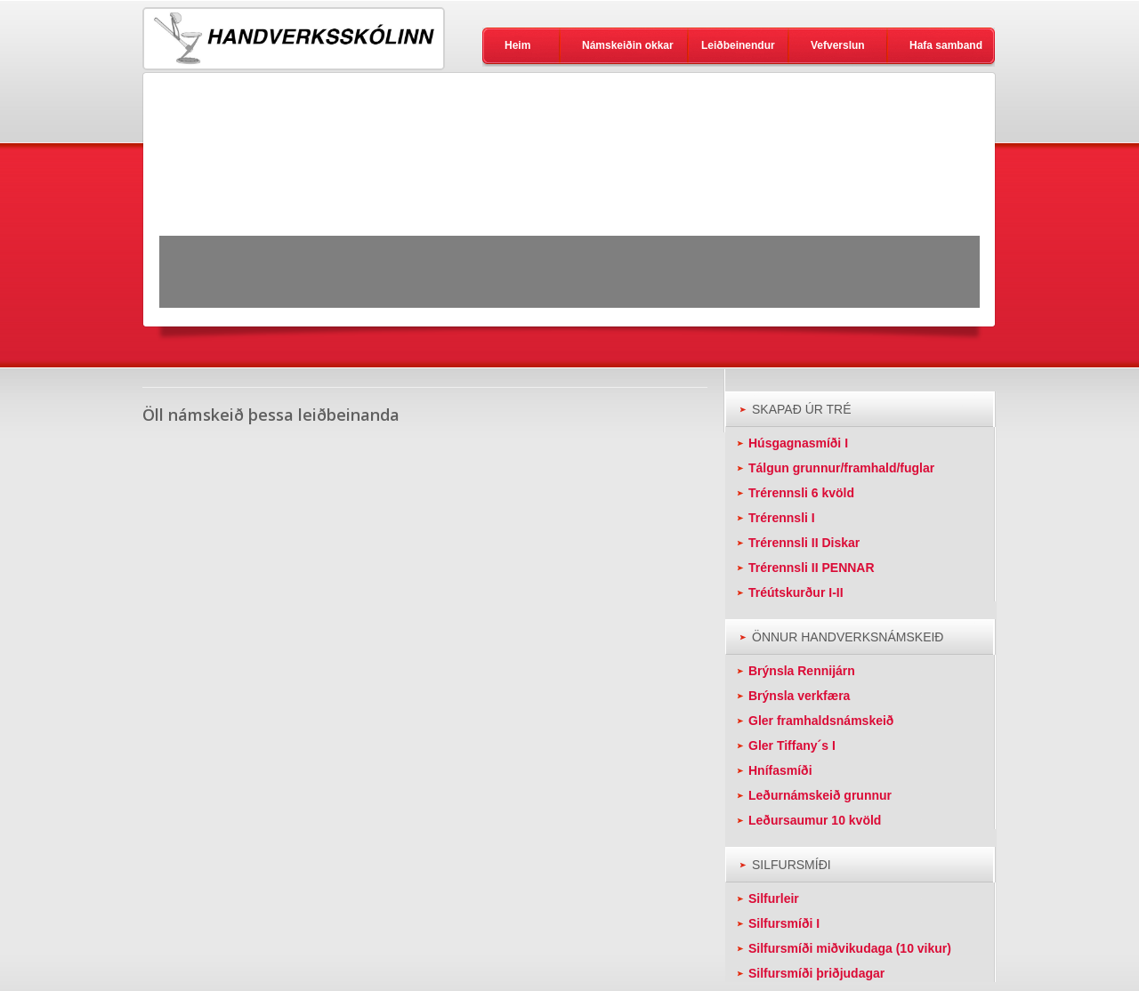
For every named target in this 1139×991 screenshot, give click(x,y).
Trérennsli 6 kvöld (801, 493)
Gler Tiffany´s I (792, 745)
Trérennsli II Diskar (804, 543)
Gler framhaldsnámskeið (820, 720)
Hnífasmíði (780, 770)
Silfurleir (773, 898)
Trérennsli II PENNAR (811, 567)
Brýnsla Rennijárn (801, 671)
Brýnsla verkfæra (799, 696)
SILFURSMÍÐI (791, 865)
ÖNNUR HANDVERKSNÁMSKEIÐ (847, 637)
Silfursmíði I (784, 923)
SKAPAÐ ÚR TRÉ (802, 409)
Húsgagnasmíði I (798, 443)
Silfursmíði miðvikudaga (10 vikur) (849, 948)
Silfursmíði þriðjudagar (816, 973)
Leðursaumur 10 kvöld (814, 820)
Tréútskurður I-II (796, 592)
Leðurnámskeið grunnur (820, 795)
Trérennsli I (781, 518)
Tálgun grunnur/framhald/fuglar (841, 468)
